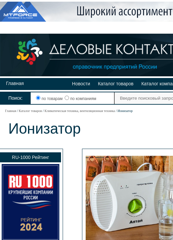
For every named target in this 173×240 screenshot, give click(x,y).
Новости (81, 83)
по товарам (50, 98)
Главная (15, 83)
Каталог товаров (116, 83)
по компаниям (80, 98)
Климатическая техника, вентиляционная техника (79, 111)
